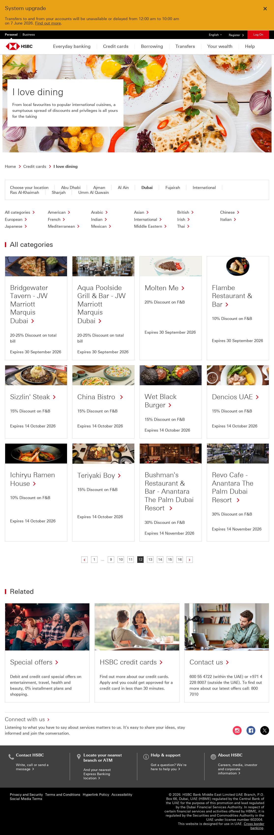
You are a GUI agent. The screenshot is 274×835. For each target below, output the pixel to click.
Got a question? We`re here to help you (169, 767)
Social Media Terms (26, 799)
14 (160, 559)
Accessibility (121, 795)
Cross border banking (254, 826)
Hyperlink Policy (96, 795)
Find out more (48, 23)
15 (170, 559)
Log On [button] (258, 34)
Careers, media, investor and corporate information (237, 769)
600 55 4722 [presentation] (201, 676)
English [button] (217, 33)
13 (150, 559)
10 (121, 559)
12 (140, 559)
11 (131, 559)
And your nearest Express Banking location (97, 774)
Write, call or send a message (32, 767)
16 (180, 559)
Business (29, 34)
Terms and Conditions (62, 795)
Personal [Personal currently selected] (11, 34)
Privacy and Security (26, 795)
